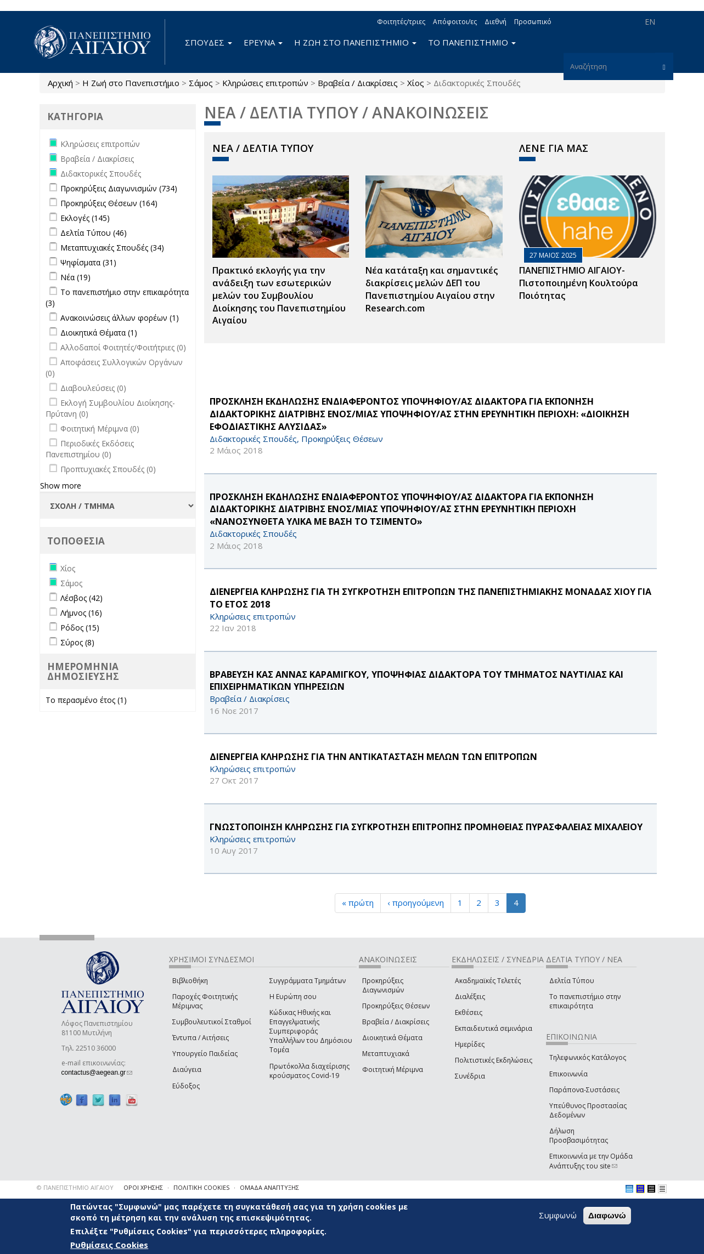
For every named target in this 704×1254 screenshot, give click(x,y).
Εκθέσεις (468, 1012)
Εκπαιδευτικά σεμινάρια (493, 1028)
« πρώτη (358, 902)
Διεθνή (495, 21)
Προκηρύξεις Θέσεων (396, 1006)
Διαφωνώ (607, 1216)
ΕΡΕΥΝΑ (263, 42)
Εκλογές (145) (85, 218)
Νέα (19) (75, 277)
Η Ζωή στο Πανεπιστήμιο (130, 82)
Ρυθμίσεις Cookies (109, 1244)
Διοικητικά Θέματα (392, 1037)
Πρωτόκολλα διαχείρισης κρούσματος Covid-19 (309, 1071)
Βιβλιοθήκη (190, 980)
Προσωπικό (532, 21)
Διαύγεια (186, 1069)
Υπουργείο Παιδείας (205, 1053)
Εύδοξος (186, 1086)
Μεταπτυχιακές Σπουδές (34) (112, 247)
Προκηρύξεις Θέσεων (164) (108, 203)
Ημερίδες (470, 1044)
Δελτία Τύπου (571, 980)
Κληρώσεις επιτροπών (265, 82)
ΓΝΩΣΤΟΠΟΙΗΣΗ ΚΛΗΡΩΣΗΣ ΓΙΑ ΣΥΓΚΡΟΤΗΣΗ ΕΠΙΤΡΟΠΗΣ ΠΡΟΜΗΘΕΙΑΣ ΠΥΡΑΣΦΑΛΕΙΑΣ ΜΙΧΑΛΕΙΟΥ (426, 827)
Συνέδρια (470, 1076)
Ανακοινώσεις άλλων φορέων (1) (119, 318)
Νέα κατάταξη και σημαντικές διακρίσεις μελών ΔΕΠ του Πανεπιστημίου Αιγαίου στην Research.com (431, 289)
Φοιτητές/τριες (401, 21)
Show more (60, 485)
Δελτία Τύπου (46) (93, 233)
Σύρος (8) (77, 642)
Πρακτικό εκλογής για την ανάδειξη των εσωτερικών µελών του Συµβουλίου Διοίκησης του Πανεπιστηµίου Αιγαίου (279, 295)
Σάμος (201, 82)
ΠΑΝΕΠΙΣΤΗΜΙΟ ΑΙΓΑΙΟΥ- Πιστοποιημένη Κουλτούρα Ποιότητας (578, 283)
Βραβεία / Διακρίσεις (358, 82)
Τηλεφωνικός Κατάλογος (587, 1057)
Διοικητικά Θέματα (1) (98, 332)
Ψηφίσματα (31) (88, 262)
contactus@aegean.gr (97, 1072)
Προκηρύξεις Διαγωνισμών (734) (118, 188)
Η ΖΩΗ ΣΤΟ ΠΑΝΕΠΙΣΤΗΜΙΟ (355, 42)
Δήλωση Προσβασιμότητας (578, 1135)
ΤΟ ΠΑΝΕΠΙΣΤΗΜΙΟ (472, 42)
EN (650, 21)
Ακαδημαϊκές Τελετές (488, 980)
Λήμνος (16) (81, 613)
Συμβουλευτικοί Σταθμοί (211, 1021)
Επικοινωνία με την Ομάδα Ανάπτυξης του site (591, 1160)
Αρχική (60, 82)
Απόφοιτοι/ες (455, 21)
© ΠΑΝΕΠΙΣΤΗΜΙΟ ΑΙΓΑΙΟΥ (75, 1187)
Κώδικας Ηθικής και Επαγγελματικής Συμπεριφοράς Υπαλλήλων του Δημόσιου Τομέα (310, 1031)
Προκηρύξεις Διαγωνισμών (383, 985)
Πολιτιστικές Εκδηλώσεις (493, 1060)
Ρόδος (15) (79, 627)
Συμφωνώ (558, 1215)
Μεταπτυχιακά (385, 1053)
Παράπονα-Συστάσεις (584, 1089)
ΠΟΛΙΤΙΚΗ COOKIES (201, 1187)
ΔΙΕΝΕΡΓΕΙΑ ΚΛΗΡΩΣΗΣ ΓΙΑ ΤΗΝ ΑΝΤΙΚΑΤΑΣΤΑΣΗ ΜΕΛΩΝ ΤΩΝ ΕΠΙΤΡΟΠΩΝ (373, 757)
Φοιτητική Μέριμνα (392, 1069)
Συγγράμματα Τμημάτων (307, 980)
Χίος (415, 82)
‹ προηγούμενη (415, 902)
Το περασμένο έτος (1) (86, 700)
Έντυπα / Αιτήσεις (200, 1037)
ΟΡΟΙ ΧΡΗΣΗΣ (143, 1187)
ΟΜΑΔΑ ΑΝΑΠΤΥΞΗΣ (269, 1187)
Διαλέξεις (470, 996)
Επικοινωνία (568, 1074)
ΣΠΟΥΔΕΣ (208, 42)
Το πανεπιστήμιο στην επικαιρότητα (585, 1001)
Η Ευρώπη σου (293, 996)
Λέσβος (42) (81, 598)
